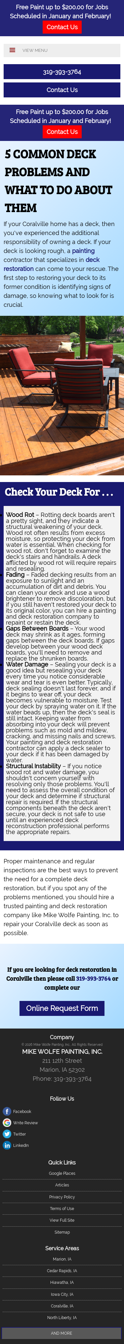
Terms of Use (62, 1208)
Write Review (25, 1123)
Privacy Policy (62, 1197)
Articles (62, 1185)
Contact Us (62, 89)
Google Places (62, 1173)
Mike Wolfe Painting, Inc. (62, 1051)
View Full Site (62, 1220)
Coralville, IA (62, 1306)
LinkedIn (21, 1146)
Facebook (22, 1112)
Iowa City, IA (62, 1294)
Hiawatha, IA (62, 1282)
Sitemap (62, 1232)
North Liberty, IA (62, 1317)
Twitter (19, 1134)
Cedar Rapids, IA (62, 1271)
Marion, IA (62, 1259)
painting (83, 250)
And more (61, 1333)
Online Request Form (62, 1008)
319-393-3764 (62, 71)
